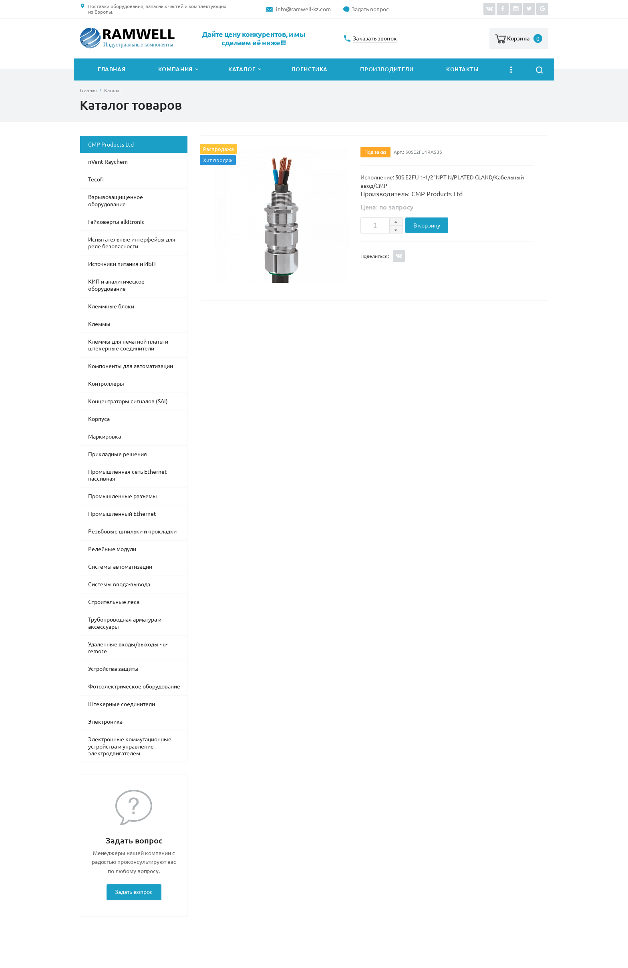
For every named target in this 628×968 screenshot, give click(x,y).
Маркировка (104, 436)
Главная (111, 69)
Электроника (105, 721)
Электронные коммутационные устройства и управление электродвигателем (129, 746)
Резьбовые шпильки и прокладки (132, 531)
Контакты (462, 69)
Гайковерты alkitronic (116, 222)
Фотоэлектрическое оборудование (134, 686)
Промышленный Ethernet (122, 514)
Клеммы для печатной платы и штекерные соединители (128, 345)
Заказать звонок (375, 39)
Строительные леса (113, 602)
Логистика (309, 69)
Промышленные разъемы (122, 496)
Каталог (242, 69)
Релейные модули (112, 549)
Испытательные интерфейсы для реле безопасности (131, 243)
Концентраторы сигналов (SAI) (128, 401)
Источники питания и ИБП (122, 264)
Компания (175, 69)
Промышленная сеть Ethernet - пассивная (129, 475)
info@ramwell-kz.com (303, 9)
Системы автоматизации (120, 566)
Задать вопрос (370, 9)
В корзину (426, 225)
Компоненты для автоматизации (130, 366)
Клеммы (99, 324)
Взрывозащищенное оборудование (115, 200)
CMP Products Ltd (111, 144)
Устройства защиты (113, 669)
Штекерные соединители (121, 704)
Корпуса (99, 419)
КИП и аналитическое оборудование (116, 285)
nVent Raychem (108, 162)
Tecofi (96, 179)
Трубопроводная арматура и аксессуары (124, 623)
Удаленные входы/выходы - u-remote (127, 648)
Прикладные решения (117, 454)
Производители (386, 69)
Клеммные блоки (111, 306)
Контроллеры (106, 383)
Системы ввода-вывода (119, 584)
